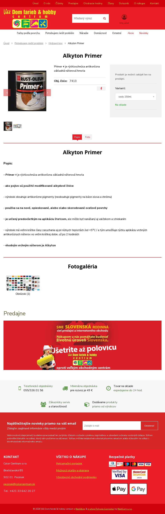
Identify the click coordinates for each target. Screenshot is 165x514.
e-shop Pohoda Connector (101, 509)
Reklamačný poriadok (69, 464)
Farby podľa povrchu (28, 33)
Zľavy (111, 3)
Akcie (131, 33)
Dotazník (124, 3)
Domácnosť (100, 33)
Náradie (84, 33)
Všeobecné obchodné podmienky (76, 477)
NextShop (80, 509)
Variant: (120, 88)
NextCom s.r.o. (125, 509)
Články (59, 3)
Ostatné (116, 33)
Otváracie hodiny (92, 3)
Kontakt (154, 3)
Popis (77, 137)
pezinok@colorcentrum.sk (19, 484)
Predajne (73, 3)
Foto (87, 137)
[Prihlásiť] (124, 19)
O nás (47, 3)
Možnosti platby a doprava (72, 470)
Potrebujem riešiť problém (59, 33)
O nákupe (139, 3)
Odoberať (149, 425)
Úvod (35, 3)
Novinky (143, 33)
